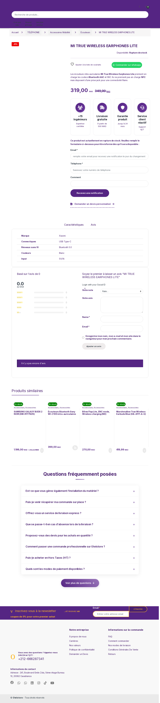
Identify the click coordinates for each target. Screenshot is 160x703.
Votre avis (87, 298)
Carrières (73, 641)
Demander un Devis (78, 654)
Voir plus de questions (78, 582)
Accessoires (19, 408)
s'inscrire (138, 609)
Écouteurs (85, 32)
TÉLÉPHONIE (33, 32)
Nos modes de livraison (119, 645)
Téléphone (76, 163)
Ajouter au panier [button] (42, 450)
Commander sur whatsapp (128, 65)
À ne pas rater (17, 23)
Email (74, 150)
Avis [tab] (93, 224)
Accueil (15, 32)
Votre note (87, 290)
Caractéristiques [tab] (74, 224)
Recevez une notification (90, 193)
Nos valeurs (74, 645)
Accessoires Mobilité (60, 32)
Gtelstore (18, 697)
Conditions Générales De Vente (123, 649)
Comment (75, 177)
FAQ (110, 636)
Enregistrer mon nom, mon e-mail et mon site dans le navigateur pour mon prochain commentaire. (113, 337)
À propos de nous (77, 636)
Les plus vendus (39, 23)
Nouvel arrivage (28, 23)
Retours (112, 654)
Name (86, 317)
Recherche (144, 14)
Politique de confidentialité (82, 649)
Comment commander (118, 641)
